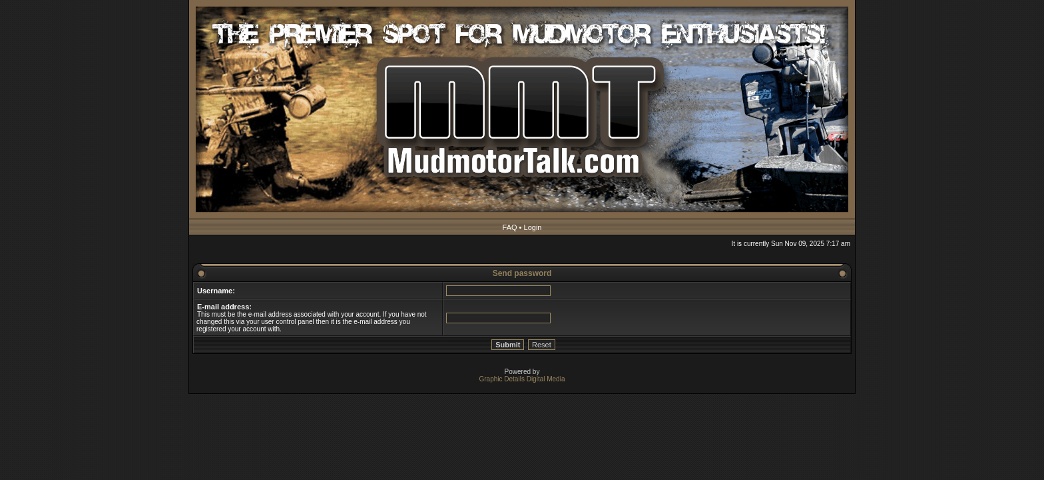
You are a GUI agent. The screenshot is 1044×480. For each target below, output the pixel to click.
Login (533, 227)
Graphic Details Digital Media (522, 379)
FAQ (510, 227)
